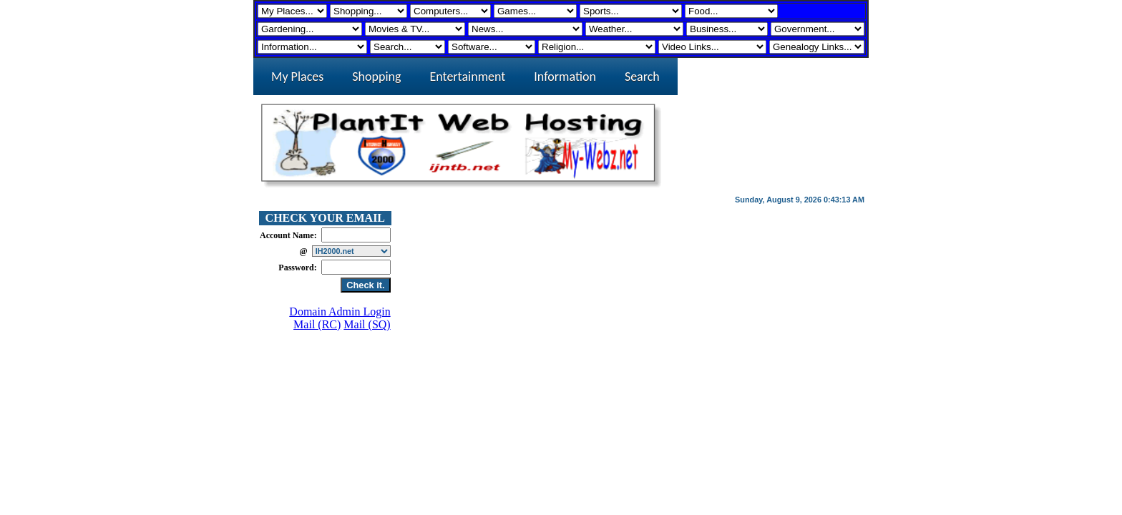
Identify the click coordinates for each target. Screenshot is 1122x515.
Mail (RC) (317, 324)
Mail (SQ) (366, 324)
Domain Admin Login (339, 311)
